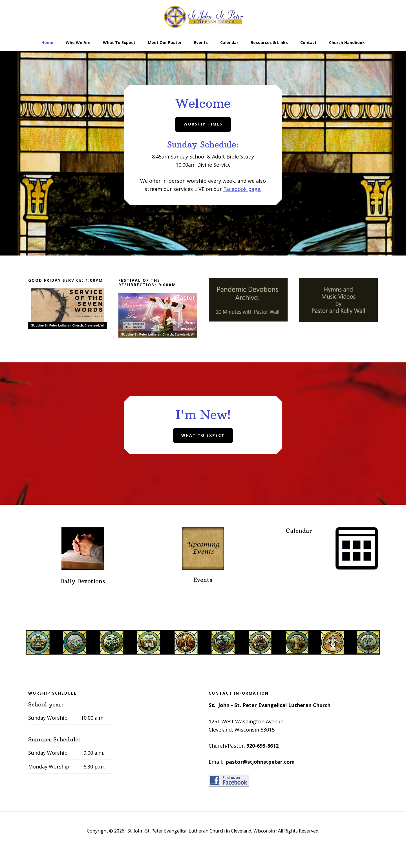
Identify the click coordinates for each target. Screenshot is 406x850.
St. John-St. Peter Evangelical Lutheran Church (203, 17)
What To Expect (203, 435)
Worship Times (203, 124)
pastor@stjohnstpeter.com (260, 761)
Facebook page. (242, 189)
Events (202, 579)
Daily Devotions (82, 581)
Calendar (299, 530)
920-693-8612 (262, 745)
